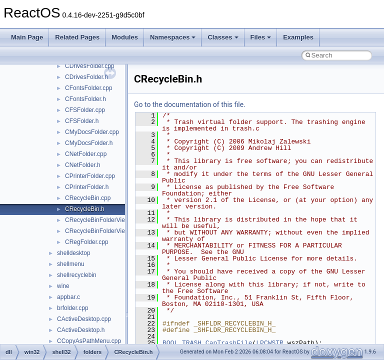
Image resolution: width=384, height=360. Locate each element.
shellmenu (70, 264)
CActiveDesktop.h (80, 330)
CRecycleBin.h (84, 209)
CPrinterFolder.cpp (90, 176)
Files (261, 37)
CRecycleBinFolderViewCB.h (103, 231)
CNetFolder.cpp (85, 154)
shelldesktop (73, 253)
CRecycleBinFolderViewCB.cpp (107, 220)
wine (63, 286)
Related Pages (77, 37)
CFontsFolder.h (85, 99)
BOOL (170, 343)
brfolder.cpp (72, 308)
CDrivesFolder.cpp (89, 66)
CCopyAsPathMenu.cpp (89, 341)
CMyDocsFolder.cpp (92, 132)
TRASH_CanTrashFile (217, 343)
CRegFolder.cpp (86, 242)
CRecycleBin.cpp (87, 198)
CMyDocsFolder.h (88, 143)
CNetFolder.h (82, 165)
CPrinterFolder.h (86, 187)
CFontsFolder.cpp (88, 88)
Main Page (27, 37)
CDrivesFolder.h (86, 77)
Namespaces (173, 37)
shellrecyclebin (76, 275)
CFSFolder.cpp (85, 110)
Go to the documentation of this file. (190, 104)
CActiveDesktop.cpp (84, 319)
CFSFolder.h (81, 121)
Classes (223, 37)
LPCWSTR (270, 343)
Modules (125, 37)
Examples (298, 37)
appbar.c (68, 297)
